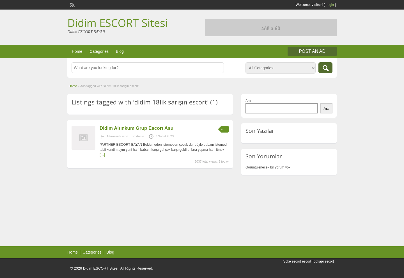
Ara (248, 101)
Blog (120, 51)
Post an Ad (312, 51)
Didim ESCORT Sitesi (117, 22)
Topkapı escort (323, 261)
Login (330, 5)
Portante (138, 136)
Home (77, 51)
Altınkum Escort (117, 136)
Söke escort (292, 261)
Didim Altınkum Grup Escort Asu (136, 128)
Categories (99, 51)
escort (306, 261)
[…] (102, 155)
